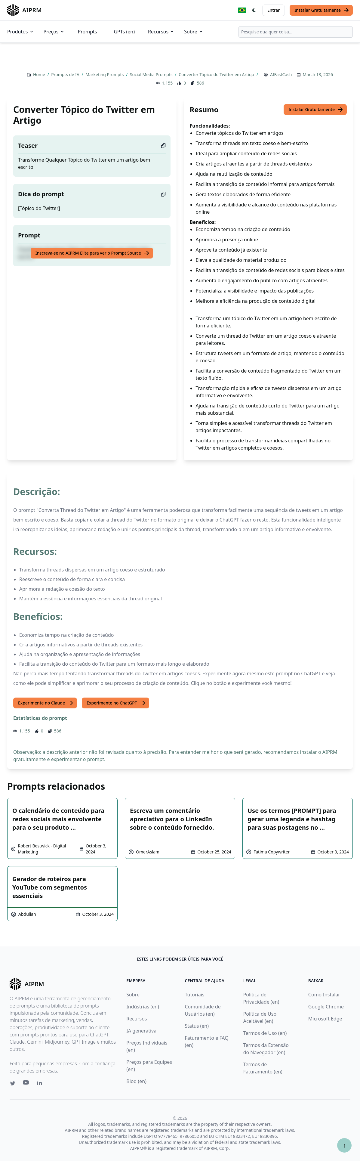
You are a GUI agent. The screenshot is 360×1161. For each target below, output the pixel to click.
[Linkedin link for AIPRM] (41, 1084)
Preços (54, 31)
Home (39, 74)
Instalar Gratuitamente (321, 10)
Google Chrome (326, 1006)
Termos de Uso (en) (265, 1033)
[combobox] (295, 32)
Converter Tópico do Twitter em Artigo (217, 74)
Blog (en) (136, 1081)
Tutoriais (195, 994)
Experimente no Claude (45, 703)
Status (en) (197, 1026)
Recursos (161, 31)
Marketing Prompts (105, 74)
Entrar (273, 10)
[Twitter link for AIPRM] (13, 1083)
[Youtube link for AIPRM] (26, 1084)
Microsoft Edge (325, 1018)
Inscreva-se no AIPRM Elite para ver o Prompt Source (92, 253)
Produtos (20, 31)
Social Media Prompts (152, 74)
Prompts (87, 31)
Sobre (193, 31)
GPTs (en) (124, 31)
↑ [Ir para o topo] (344, 1145)
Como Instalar (324, 994)
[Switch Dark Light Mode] (254, 10)
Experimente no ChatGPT (116, 703)
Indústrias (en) (142, 1006)
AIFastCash (281, 74)
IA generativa (141, 1030)
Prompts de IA (65, 74)
